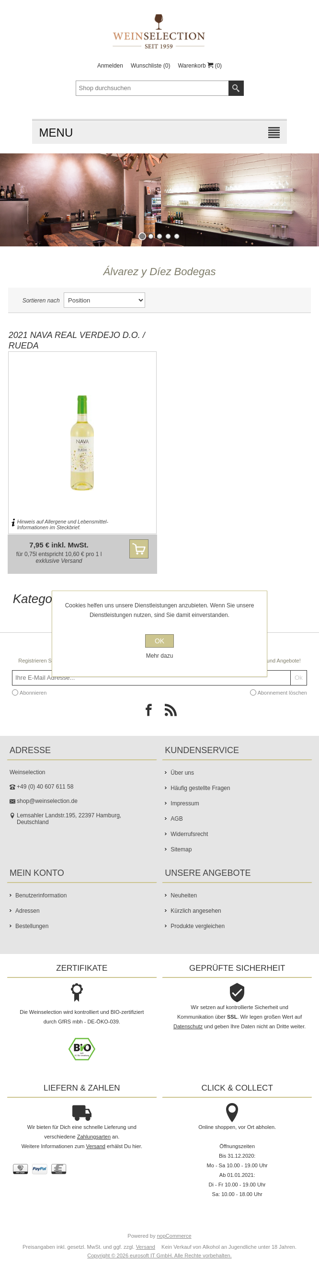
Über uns (182, 772)
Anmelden (110, 65)
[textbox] (152, 88)
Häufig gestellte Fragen (200, 788)
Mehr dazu (159, 655)
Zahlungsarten (94, 1136)
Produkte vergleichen (198, 926)
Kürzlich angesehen (196, 910)
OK (159, 641)
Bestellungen (31, 926)
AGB (176, 818)
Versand (71, 561)
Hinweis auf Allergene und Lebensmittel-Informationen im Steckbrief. (62, 524)
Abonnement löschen (282, 693)
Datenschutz (188, 1026)
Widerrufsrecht (189, 834)
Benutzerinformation (41, 895)
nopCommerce (174, 1236)
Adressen (27, 910)
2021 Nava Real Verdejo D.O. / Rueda (77, 340)
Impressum (185, 803)
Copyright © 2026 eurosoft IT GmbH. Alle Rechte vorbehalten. (159, 1255)
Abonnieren (33, 693)
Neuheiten (184, 895)
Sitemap (181, 849)
